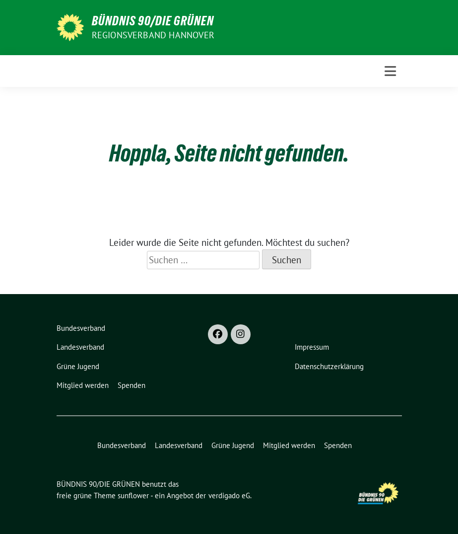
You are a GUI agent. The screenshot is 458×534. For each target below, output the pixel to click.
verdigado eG (229, 495)
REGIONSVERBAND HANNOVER (153, 35)
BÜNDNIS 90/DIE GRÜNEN (153, 20)
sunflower (133, 495)
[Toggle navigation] (390, 71)
